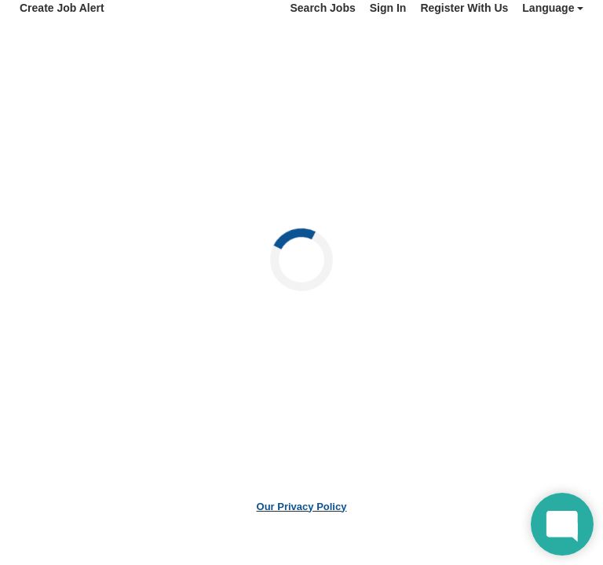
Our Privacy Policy (302, 506)
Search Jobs (322, 8)
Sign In (388, 8)
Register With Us (464, 8)
